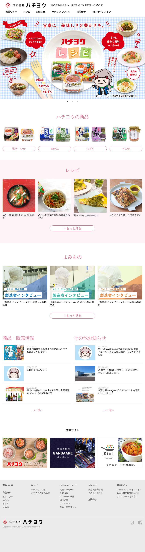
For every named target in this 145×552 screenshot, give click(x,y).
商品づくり (11, 11)
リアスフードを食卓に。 (128, 496)
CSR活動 (64, 500)
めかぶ (55, 148)
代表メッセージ (67, 489)
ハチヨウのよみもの (40, 493)
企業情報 (64, 493)
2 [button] (72, 101)
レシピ (26, 11)
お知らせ (40, 11)
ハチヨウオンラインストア (129, 489)
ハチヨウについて (61, 11)
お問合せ (81, 11)
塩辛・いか (19, 148)
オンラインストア (102, 11)
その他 (126, 148)
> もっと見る (72, 228)
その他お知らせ (95, 493)
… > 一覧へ (36, 410)
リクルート (65, 503)
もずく (90, 148)
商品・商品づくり (68, 507)
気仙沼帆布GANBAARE (128, 493)
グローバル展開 (67, 496)
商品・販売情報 (95, 489)
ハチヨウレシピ (38, 489)
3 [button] (77, 101)
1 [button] (67, 101)
